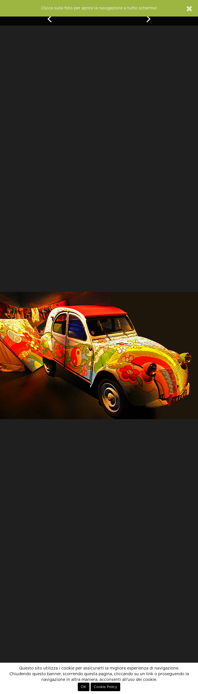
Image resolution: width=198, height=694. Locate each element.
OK (83, 687)
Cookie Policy (105, 687)
